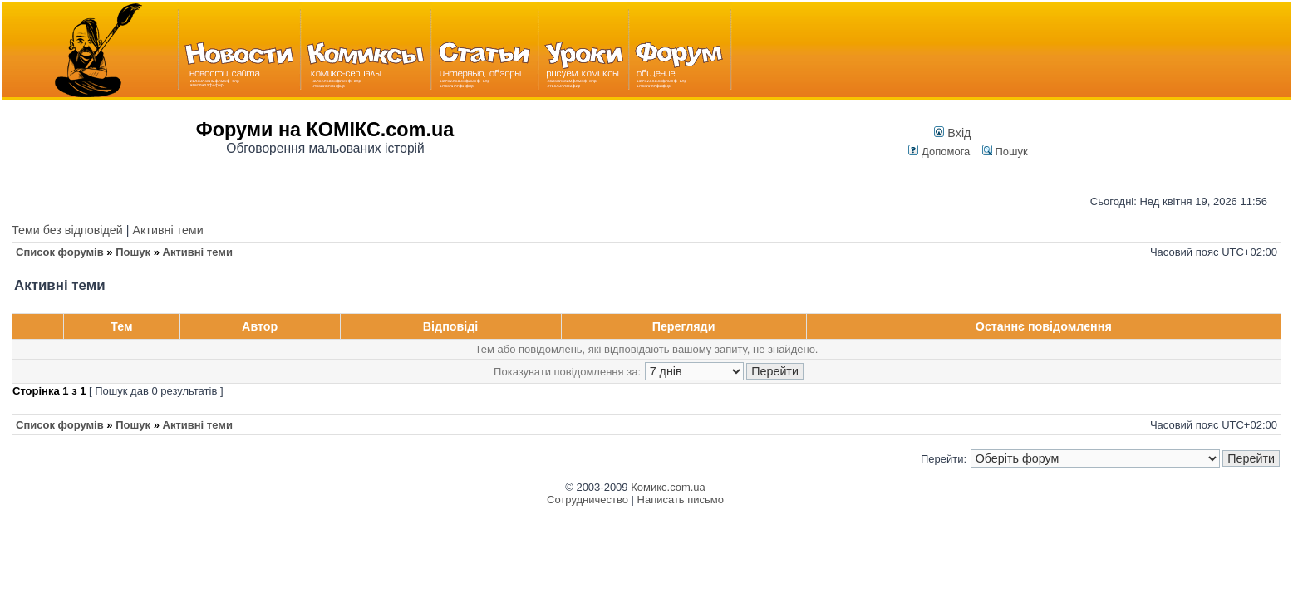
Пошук (1005, 151)
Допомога (939, 151)
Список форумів (60, 252)
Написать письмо (680, 499)
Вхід (952, 133)
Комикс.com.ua (668, 487)
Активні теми (167, 230)
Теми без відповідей (67, 230)
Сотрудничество (587, 499)
